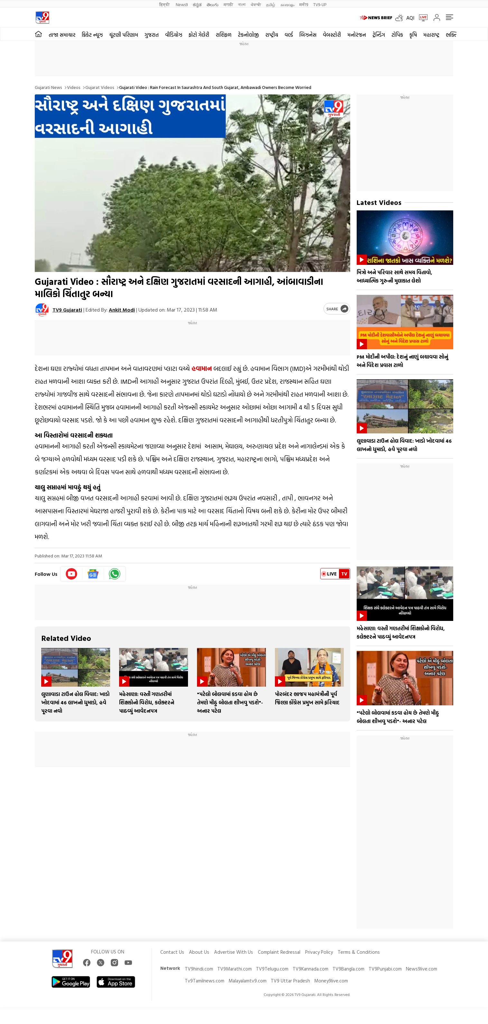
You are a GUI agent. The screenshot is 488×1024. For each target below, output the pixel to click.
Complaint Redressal (279, 952)
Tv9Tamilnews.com (204, 980)
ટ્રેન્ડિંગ (378, 35)
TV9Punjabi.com (385, 968)
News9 (182, 4)
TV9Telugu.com (272, 968)
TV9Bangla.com (348, 968)
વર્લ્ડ (289, 35)
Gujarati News (48, 87)
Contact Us (172, 952)
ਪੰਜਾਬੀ (256, 4)
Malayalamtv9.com (248, 980)
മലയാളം (287, 4)
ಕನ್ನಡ (197, 4)
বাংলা (242, 4)
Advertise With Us (233, 952)
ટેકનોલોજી (248, 35)
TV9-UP (319, 4)
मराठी (228, 4)
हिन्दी (165, 4)
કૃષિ (413, 35)
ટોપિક (397, 35)
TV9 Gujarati (67, 310)
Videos (73, 87)
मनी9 (303, 4)
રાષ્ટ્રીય (271, 35)
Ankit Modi (122, 310)
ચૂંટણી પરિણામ (123, 35)
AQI (410, 18)
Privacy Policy (319, 952)
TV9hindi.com (199, 968)
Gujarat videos (99, 87)
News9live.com (421, 968)
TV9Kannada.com (310, 968)
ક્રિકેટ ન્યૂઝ (92, 35)
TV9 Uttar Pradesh (290, 980)
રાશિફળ (223, 35)
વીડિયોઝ (173, 35)
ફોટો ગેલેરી (199, 35)
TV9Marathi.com (234, 968)
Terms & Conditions (359, 952)
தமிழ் (270, 4)
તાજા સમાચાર (62, 35)
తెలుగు (213, 4)
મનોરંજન (356, 35)
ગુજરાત (152, 35)
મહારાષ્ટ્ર (431, 35)
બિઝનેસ (307, 35)
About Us (199, 952)
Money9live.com (331, 980)
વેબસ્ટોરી (332, 35)
